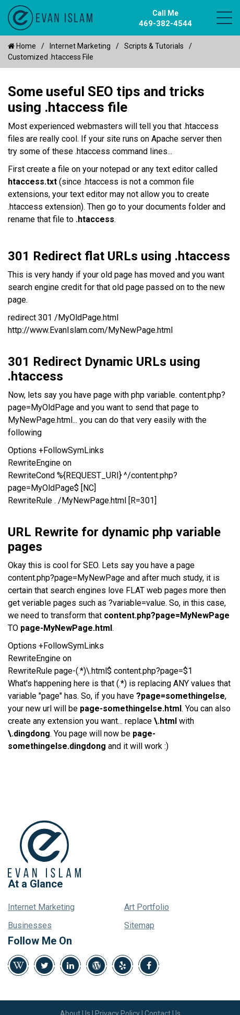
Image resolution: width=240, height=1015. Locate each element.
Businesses (30, 925)
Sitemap (139, 925)
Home (22, 46)
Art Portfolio (146, 907)
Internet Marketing (80, 46)
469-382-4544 (165, 23)
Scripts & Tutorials (154, 46)
